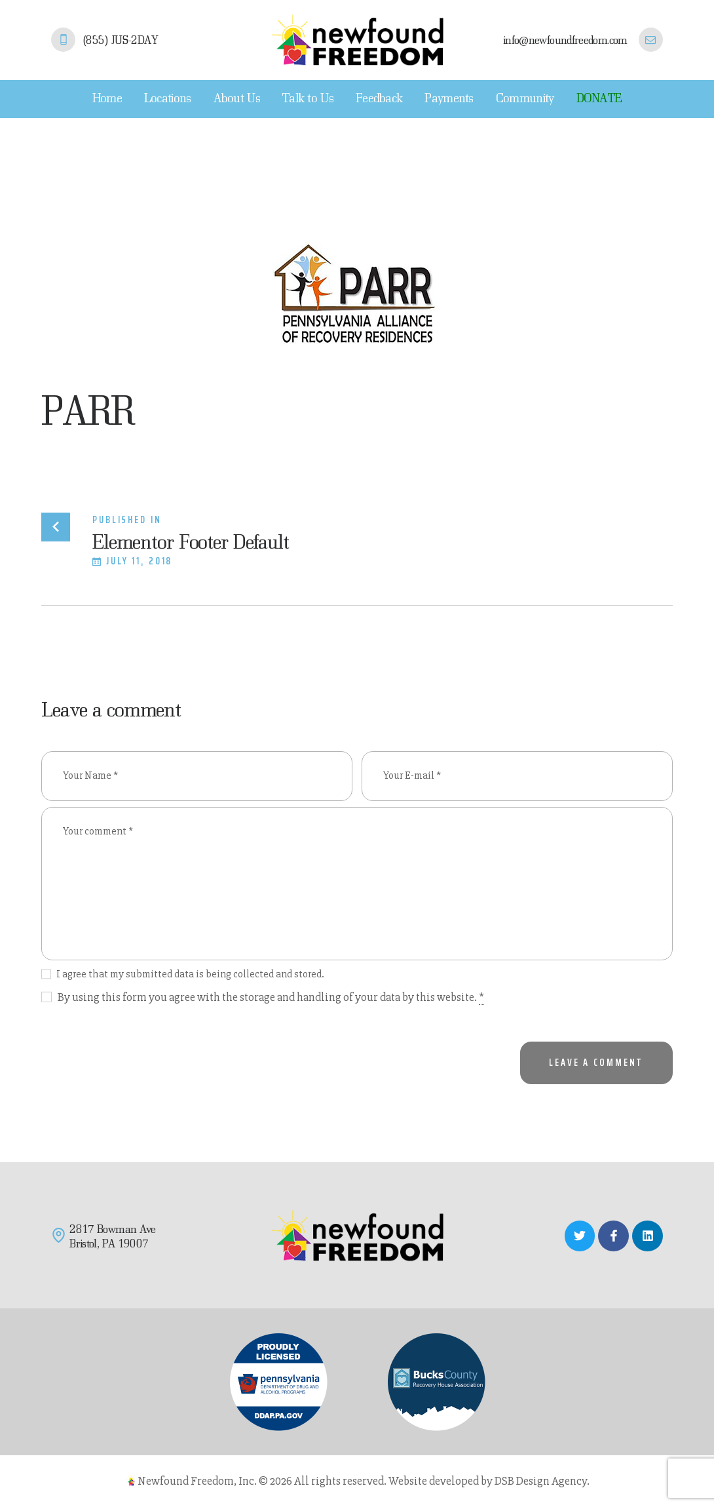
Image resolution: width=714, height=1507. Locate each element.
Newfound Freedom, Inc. (197, 1481)
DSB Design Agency (541, 1481)
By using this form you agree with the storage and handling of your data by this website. (271, 997)
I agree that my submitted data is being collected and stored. (190, 974)
